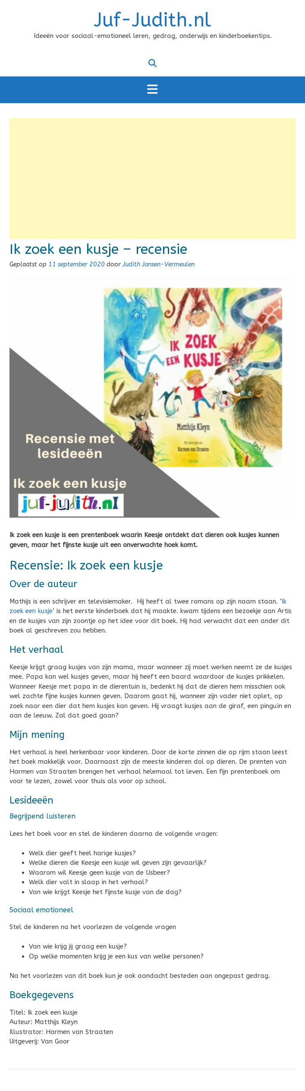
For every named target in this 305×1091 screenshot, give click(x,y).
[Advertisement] (152, 178)
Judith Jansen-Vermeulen (159, 264)
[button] (152, 90)
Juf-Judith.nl (152, 20)
